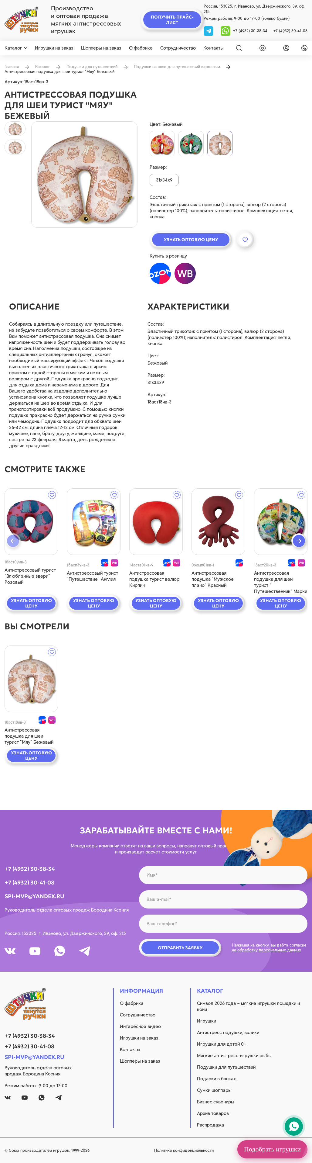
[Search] (239, 48)
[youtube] (34, 951)
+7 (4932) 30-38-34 (250, 31)
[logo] (21, 19)
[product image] (84, 174)
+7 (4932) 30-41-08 (290, 31)
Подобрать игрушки (272, 1149)
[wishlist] (261, 48)
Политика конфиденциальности (184, 1150)
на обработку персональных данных (266, 950)
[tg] (209, 30)
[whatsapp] (225, 30)
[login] (285, 48)
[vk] (10, 951)
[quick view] (31, 521)
